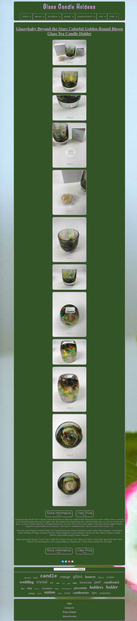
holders (96, 587)
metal (37, 589)
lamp (29, 588)
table (75, 583)
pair (97, 582)
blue (22, 589)
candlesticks (81, 592)
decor (40, 593)
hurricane (86, 582)
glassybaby (80, 588)
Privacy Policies (69, 612)
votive (49, 592)
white (58, 583)
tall (51, 582)
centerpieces (66, 588)
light (94, 592)
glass (77, 576)
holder (112, 587)
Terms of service (69, 616)
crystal (41, 581)
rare (63, 583)
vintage (65, 577)
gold (68, 583)
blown (101, 577)
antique (31, 593)
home (67, 593)
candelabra (104, 593)
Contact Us (69, 608)
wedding (27, 582)
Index (69, 603)
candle (48, 576)
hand (35, 577)
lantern (90, 577)
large (57, 589)
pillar (60, 593)
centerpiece (47, 588)
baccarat (27, 578)
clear (110, 577)
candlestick (111, 582)
